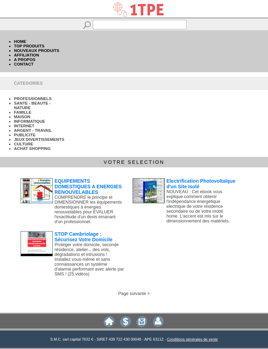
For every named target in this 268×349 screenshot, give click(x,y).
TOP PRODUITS (29, 46)
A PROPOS (24, 59)
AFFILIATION (26, 55)
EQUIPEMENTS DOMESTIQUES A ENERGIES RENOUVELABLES (88, 186)
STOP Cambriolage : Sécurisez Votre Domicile (83, 236)
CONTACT (24, 64)
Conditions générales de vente (192, 339)
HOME (20, 41)
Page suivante (132, 293)
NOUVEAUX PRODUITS (36, 50)
